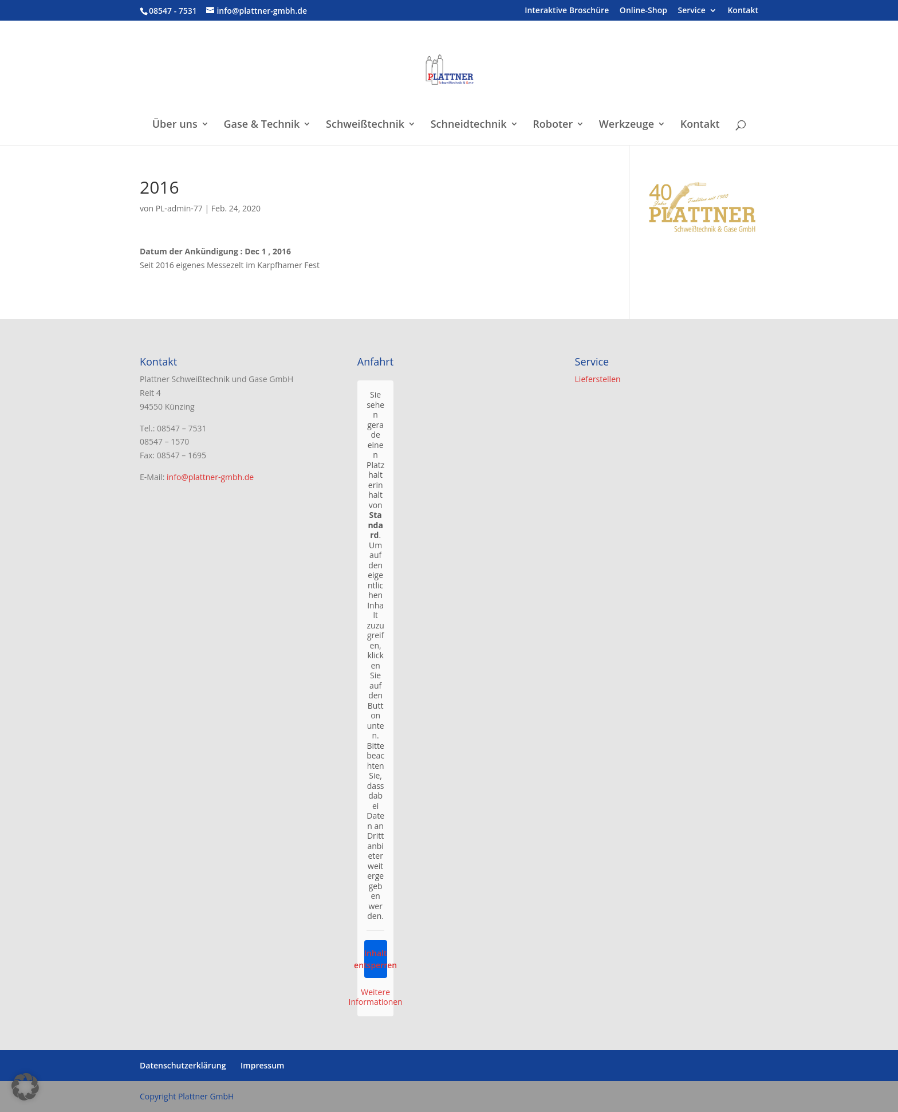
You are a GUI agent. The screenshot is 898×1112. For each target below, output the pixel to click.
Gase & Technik (261, 125)
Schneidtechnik (469, 125)
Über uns (175, 125)
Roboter (553, 125)
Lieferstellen (598, 379)
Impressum (262, 1065)
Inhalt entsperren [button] (375, 959)
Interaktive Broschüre (567, 10)
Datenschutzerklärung (183, 1065)
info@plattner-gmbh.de (210, 476)
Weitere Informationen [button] (375, 997)
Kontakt (742, 10)
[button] (25, 1087)
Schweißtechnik (365, 125)
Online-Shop (643, 10)
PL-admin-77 (179, 208)
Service (692, 10)
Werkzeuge (626, 125)
